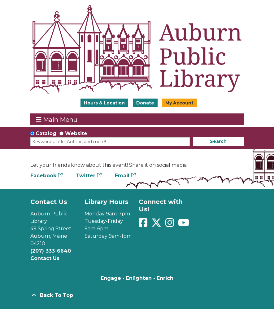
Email (122, 176)
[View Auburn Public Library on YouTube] (183, 224)
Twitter (85, 176)
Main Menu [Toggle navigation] (56, 119)
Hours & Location (104, 103)
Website (76, 133)
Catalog (46, 133)
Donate (145, 103)
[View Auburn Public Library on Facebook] (144, 224)
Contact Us (44, 258)
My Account (179, 103)
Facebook (43, 176)
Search (218, 141)
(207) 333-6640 (50, 251)
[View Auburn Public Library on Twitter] (157, 224)
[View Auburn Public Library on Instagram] (170, 224)
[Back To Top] (137, 295)
